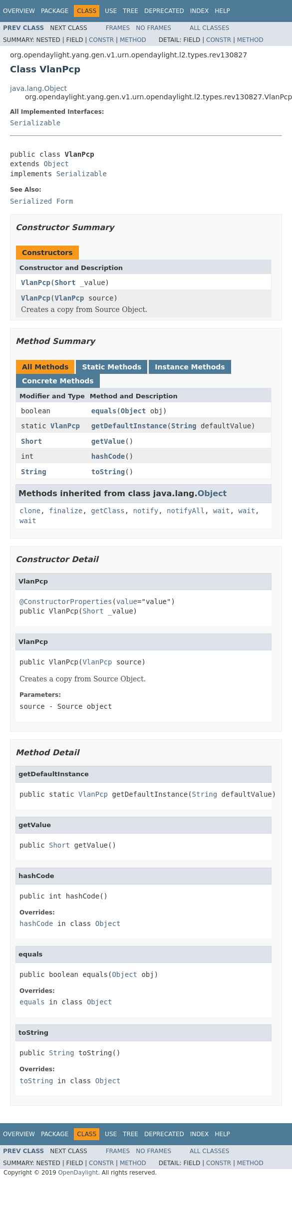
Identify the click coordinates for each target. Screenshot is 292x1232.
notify (146, 511)
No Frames (153, 27)
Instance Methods (190, 367)
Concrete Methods (58, 381)
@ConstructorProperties (65, 602)
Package (54, 10)
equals (104, 411)
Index (199, 10)
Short (64, 283)
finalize (65, 511)
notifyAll (186, 511)
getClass (107, 511)
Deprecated (164, 10)
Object (56, 164)
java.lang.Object (38, 88)
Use (111, 10)
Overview (19, 10)
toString (108, 472)
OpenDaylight (78, 1172)
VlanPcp (35, 283)
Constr (101, 39)
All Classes (209, 27)
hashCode (108, 456)
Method (133, 39)
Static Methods (111, 367)
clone (29, 511)
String (184, 426)
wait (221, 511)
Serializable (35, 123)
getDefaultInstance (129, 426)
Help (222, 10)
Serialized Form (41, 201)
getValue (108, 441)
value (126, 602)
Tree (130, 10)
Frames (118, 27)
